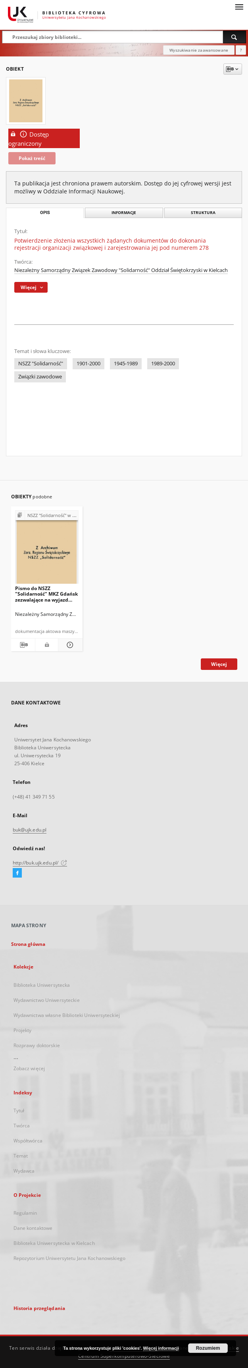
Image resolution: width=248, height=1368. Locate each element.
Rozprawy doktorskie (36, 1045)
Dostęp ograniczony (28, 138)
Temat (20, 1155)
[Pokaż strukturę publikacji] (46, 516)
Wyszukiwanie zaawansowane (198, 50)
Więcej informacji (161, 1348)
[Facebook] (17, 873)
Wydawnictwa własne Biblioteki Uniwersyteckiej (66, 1015)
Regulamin (25, 1213)
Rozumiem (208, 1348)
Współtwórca (27, 1140)
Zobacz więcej (29, 1068)
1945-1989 (126, 363)
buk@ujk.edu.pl (30, 829)
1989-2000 (163, 363)
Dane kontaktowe (33, 1228)
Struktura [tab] (203, 212)
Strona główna (28, 944)
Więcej (219, 664)
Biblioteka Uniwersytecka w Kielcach (54, 1243)
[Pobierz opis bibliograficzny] (23, 645)
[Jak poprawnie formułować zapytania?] (241, 50)
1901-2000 (88, 363)
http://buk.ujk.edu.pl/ (40, 862)
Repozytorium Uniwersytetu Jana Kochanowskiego (69, 1258)
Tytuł (19, 1110)
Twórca (21, 1125)
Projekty (22, 1030)
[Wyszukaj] (234, 37)
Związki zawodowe (40, 376)
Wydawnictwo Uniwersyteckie (46, 1000)
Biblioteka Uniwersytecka (41, 985)
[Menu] (239, 6)
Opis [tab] (45, 212)
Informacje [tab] (124, 212)
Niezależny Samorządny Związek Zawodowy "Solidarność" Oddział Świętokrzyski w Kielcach (121, 270)
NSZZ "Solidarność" (40, 363)
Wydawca (24, 1170)
